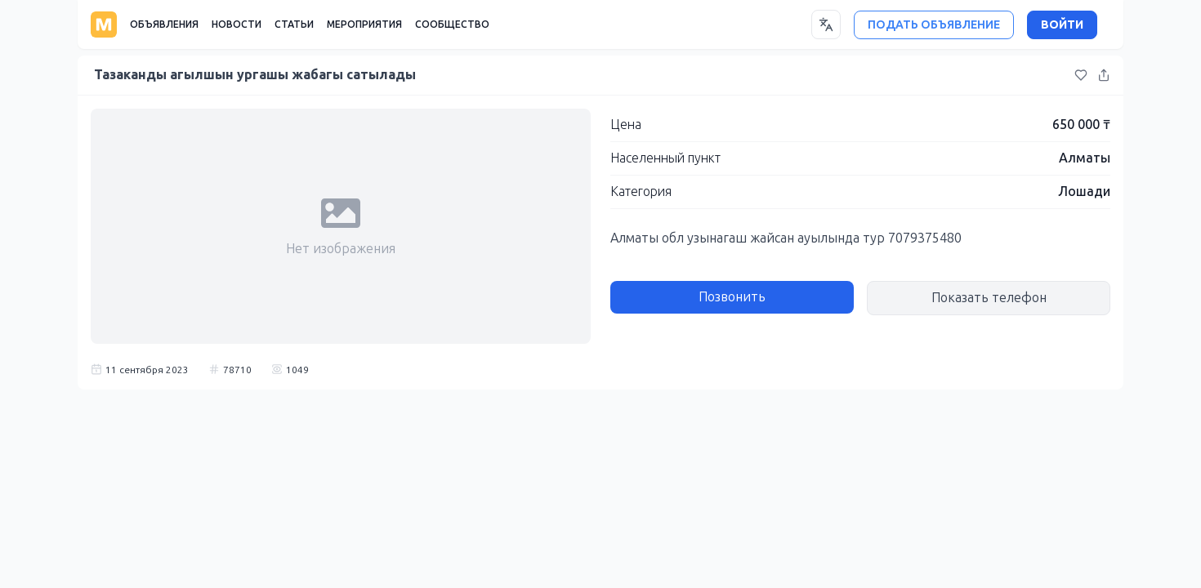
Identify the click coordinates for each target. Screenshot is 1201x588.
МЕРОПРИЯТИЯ (364, 24)
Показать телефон (989, 297)
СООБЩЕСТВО (452, 24)
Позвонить (732, 297)
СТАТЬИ (294, 24)
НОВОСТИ (236, 24)
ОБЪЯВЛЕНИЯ (164, 24)
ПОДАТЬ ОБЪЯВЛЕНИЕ (934, 25)
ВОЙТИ (1062, 25)
